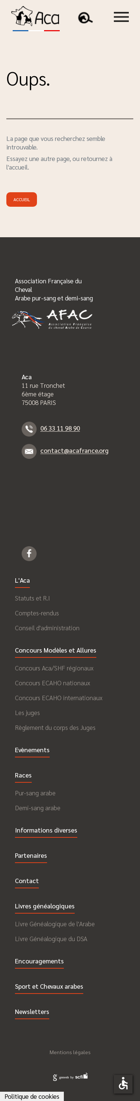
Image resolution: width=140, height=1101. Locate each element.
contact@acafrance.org (74, 451)
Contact (27, 881)
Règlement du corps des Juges (55, 727)
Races (23, 775)
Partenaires (31, 855)
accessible (123, 1083)
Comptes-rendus (37, 613)
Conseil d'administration (47, 628)
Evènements (32, 750)
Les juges (27, 712)
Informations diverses (46, 830)
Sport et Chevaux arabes (49, 986)
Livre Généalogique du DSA (51, 939)
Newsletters (32, 1011)
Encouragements (39, 961)
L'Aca (22, 580)
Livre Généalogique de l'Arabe (55, 924)
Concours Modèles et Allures (55, 650)
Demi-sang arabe (37, 808)
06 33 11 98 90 (60, 428)
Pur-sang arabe (35, 793)
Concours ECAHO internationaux (58, 698)
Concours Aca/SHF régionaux (54, 668)
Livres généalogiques (45, 906)
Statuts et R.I (32, 598)
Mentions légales (70, 1052)
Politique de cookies (31, 1096)
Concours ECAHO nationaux (52, 683)
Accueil (21, 199)
